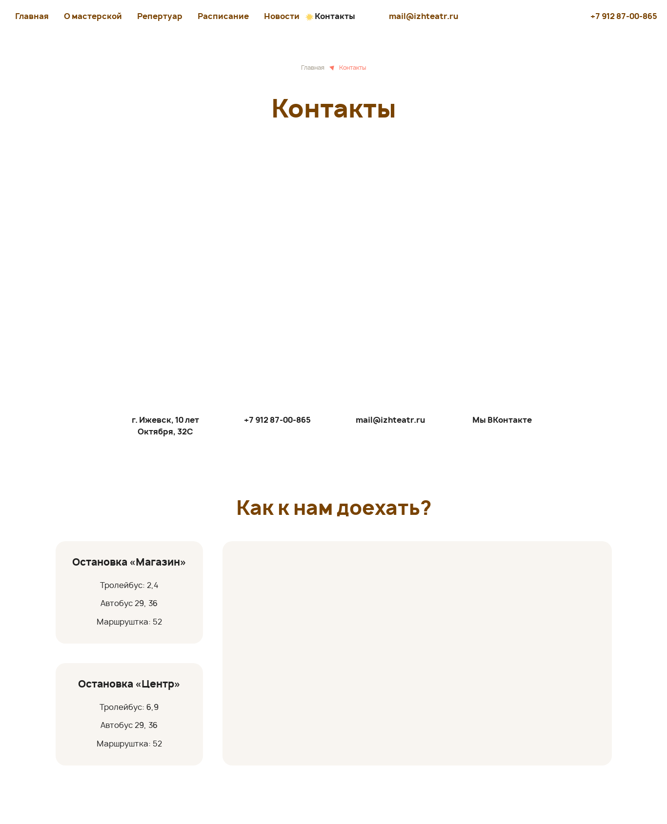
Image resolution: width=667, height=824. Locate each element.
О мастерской (93, 16)
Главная (32, 16)
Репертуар (159, 16)
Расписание (223, 16)
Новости (282, 16)
